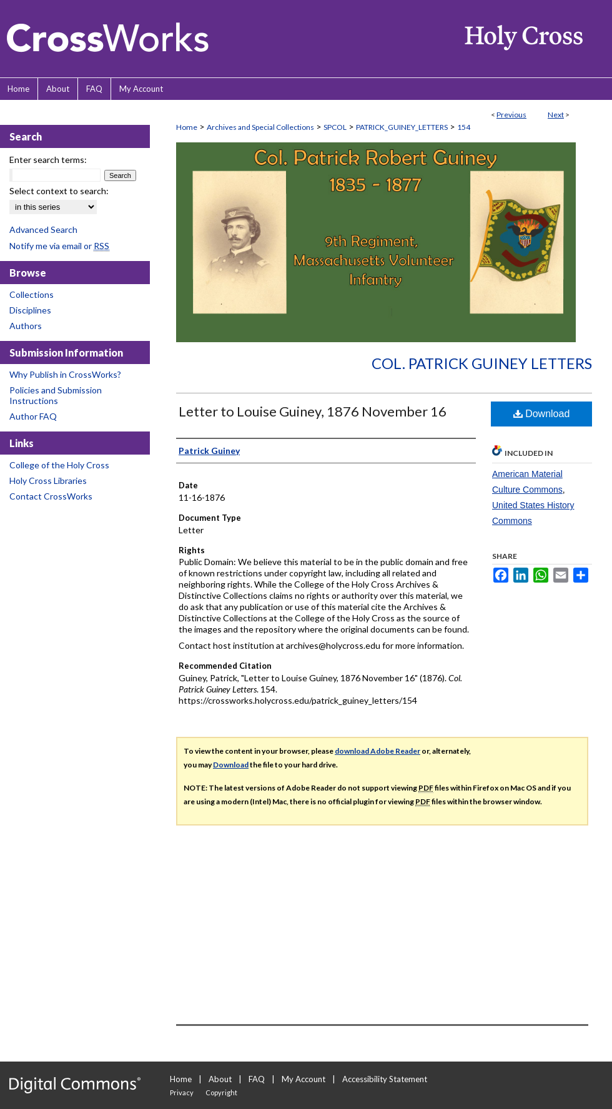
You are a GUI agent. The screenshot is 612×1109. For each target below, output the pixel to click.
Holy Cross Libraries (48, 480)
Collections (31, 294)
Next (556, 114)
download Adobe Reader (377, 751)
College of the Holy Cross (59, 465)
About (220, 1079)
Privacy (182, 1092)
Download (541, 413)
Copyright (221, 1092)
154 (463, 127)
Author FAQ (33, 416)
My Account (303, 1079)
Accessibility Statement (384, 1079)
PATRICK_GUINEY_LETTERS (402, 127)
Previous (511, 114)
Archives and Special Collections (260, 127)
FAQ (257, 1079)
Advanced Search (43, 229)
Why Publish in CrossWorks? (65, 374)
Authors (25, 325)
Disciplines (30, 310)
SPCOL (335, 127)
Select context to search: (59, 190)
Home (186, 127)
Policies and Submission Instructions (55, 395)
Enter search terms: (48, 159)
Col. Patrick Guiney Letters (482, 363)
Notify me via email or (59, 245)
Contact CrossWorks (50, 496)
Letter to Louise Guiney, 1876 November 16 (313, 411)
